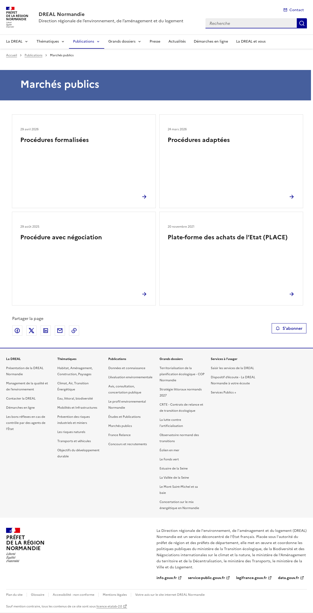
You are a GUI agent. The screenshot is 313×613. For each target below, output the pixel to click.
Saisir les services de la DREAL (232, 368)
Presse (155, 41)
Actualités (177, 41)
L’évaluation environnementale (130, 377)
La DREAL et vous (251, 41)
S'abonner (289, 328)
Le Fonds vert (169, 459)
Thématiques (48, 41)
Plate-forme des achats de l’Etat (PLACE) (228, 237)
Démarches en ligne (211, 41)
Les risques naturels (71, 432)
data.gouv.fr (288, 578)
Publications (83, 41)
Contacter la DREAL (21, 398)
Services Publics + (223, 392)
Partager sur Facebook (17, 331)
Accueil (11, 55)
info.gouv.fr (166, 578)
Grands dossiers (121, 41)
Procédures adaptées (199, 140)
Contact (296, 10)
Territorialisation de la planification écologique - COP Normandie (182, 374)
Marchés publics (120, 426)
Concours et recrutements (127, 444)
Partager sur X (31, 331)
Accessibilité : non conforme (73, 594)
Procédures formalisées (54, 140)
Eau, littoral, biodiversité (75, 398)
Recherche (302, 23)
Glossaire (37, 594)
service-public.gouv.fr (206, 578)
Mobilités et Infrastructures (77, 407)
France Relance (119, 435)
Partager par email (60, 331)
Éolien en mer (169, 450)
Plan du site (14, 594)
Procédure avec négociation (61, 237)
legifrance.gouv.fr (251, 578)
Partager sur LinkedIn (46, 331)
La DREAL (14, 41)
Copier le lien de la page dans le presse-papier (74, 331)
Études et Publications (124, 416)
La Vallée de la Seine (174, 477)
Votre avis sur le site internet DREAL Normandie (170, 594)
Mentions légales (115, 594)
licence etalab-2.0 (109, 606)
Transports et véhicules (74, 441)
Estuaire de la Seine (174, 468)
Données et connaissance (126, 368)
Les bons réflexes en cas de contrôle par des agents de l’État (25, 422)
